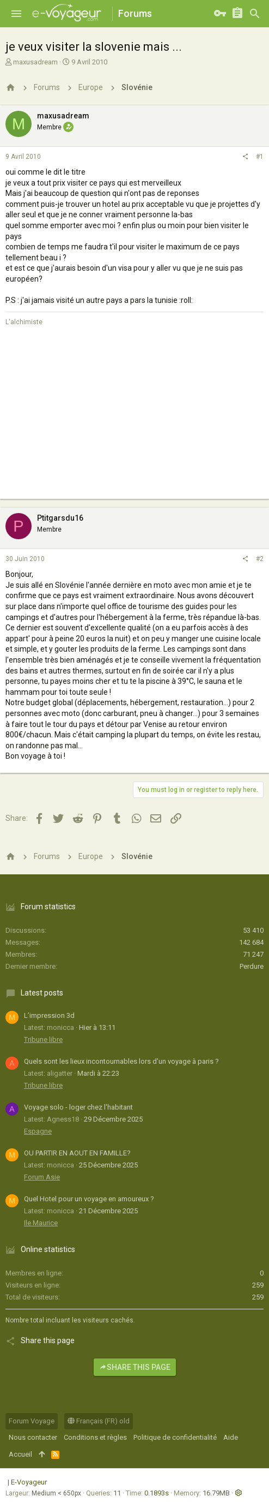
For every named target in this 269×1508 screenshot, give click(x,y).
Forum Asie (42, 1177)
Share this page (134, 1367)
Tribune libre (43, 1039)
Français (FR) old (99, 1421)
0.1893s (156, 1493)
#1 (260, 156)
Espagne (38, 1131)
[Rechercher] (255, 13)
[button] (16, 13)
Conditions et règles (95, 1437)
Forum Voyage (31, 1421)
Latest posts (42, 992)
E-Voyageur (29, 1482)
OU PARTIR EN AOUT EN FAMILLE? (77, 1153)
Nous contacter (33, 1437)
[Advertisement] (134, 422)
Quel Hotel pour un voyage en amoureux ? (89, 1199)
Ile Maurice (41, 1223)
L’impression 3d (49, 1015)
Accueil (20, 1454)
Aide (230, 1437)
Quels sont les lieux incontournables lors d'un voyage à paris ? (121, 1061)
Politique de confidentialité (175, 1437)
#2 (260, 559)
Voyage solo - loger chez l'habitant (78, 1107)
